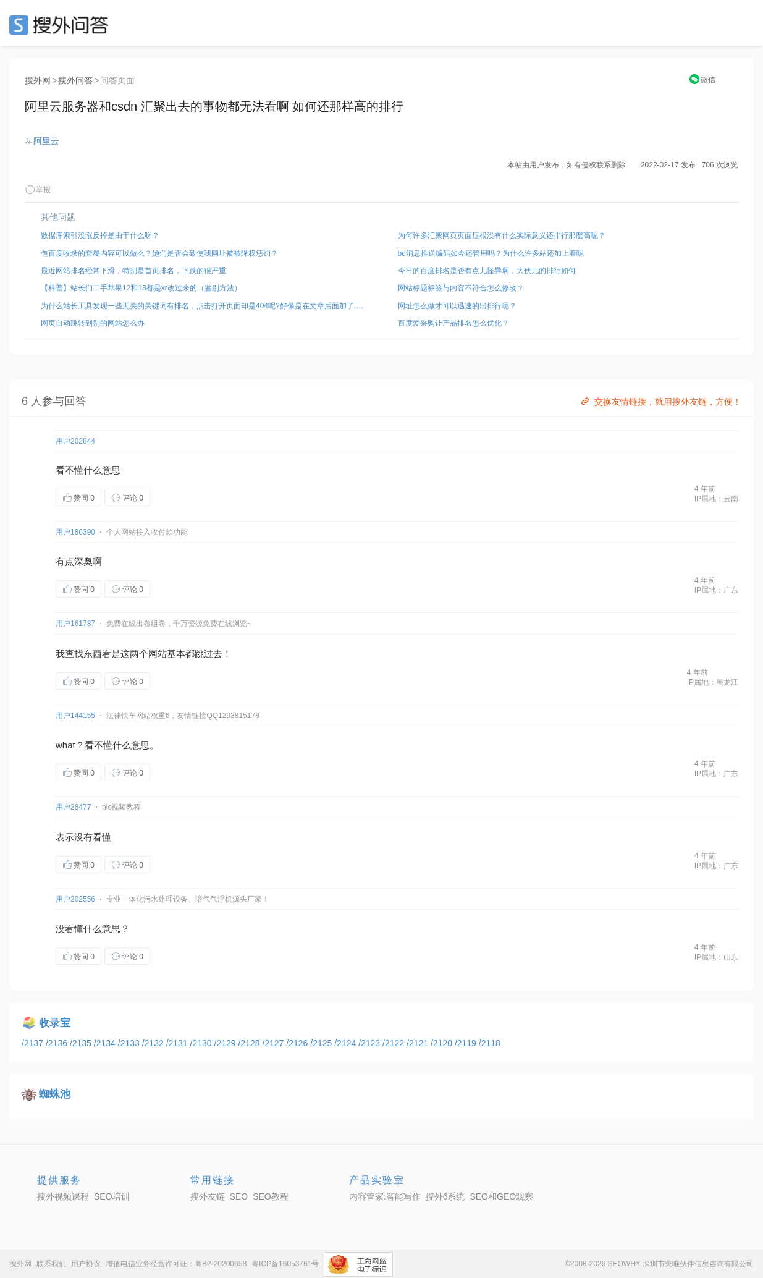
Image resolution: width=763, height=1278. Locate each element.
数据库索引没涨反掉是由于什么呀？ (100, 235)
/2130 (202, 1043)
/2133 (130, 1043)
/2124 (346, 1043)
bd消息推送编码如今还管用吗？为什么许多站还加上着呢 (491, 253)
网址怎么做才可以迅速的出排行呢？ (457, 306)
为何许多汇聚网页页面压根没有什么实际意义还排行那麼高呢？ (501, 235)
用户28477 (73, 807)
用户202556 (75, 899)
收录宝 (54, 1023)
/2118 (489, 1043)
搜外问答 (75, 80)
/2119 (467, 1043)
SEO (61, 25)
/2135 (82, 1043)
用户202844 (75, 441)
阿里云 (46, 141)
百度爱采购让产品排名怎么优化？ (453, 323)
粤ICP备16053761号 (285, 1263)
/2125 (322, 1043)
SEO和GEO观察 (501, 1196)
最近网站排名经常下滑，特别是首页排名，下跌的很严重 (133, 270)
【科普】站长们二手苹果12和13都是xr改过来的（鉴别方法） (141, 288)
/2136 (58, 1043)
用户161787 (75, 623)
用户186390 (75, 532)
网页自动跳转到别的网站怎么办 (93, 323)
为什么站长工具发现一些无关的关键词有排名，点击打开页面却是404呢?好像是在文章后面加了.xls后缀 (203, 306)
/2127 (274, 1043)
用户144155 (75, 715)
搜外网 (38, 80)
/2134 (106, 1043)
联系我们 (51, 1263)
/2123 (370, 1043)
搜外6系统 (445, 1196)
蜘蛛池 (54, 1094)
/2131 (178, 1043)
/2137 (34, 1043)
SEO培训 (112, 1196)
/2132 (154, 1043)
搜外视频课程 (63, 1196)
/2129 (226, 1043)
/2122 (394, 1043)
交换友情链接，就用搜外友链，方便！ (660, 402)
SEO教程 (271, 1196)
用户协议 (86, 1263)
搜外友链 (207, 1196)
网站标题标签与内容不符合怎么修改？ (461, 288)
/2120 (443, 1043)
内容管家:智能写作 (385, 1196)
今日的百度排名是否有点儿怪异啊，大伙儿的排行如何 (487, 270)
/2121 (419, 1043)
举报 (38, 189)
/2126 (298, 1043)
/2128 (250, 1043)
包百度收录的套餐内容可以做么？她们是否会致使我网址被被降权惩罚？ (159, 253)
